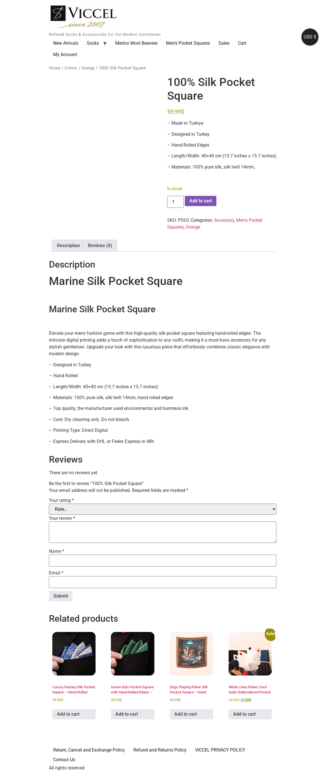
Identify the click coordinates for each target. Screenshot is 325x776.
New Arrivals (65, 43)
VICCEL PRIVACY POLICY (220, 750)
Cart (242, 43)
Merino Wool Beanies (136, 43)
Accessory (224, 220)
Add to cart (200, 201)
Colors (71, 68)
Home (55, 68)
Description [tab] (68, 245)
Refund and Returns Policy (160, 750)
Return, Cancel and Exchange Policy (89, 750)
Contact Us (64, 759)
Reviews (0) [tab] (100, 245)
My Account (65, 54)
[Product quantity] (175, 202)
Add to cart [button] (68, 714)
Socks (93, 43)
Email (56, 573)
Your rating (61, 500)
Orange (88, 68)
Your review (62, 518)
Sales (223, 43)
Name (56, 551)
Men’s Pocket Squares (188, 43)
